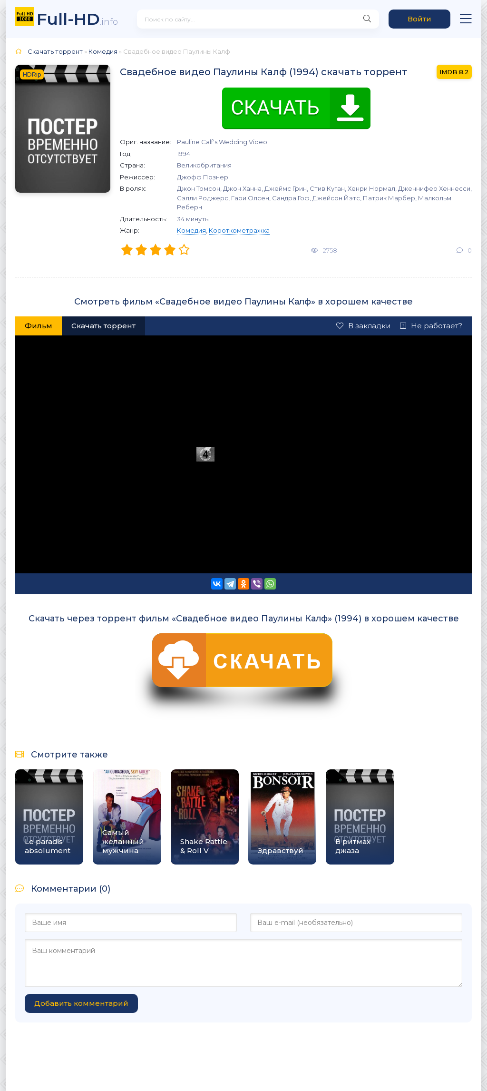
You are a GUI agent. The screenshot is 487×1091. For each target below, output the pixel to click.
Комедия (191, 230)
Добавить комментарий (81, 1003)
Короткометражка (239, 230)
